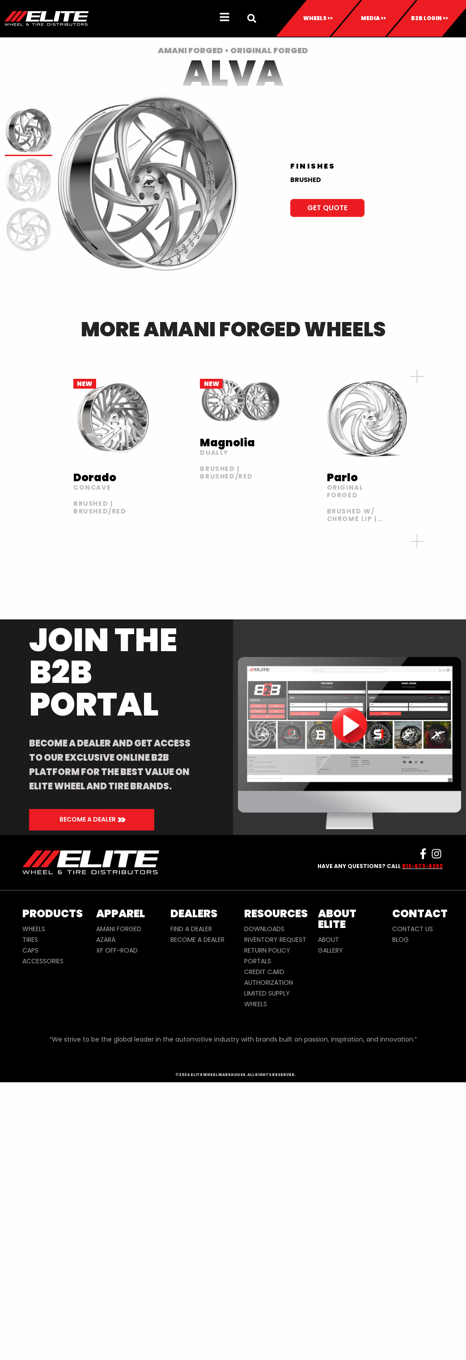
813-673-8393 (422, 866)
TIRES (30, 939)
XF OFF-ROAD (117, 950)
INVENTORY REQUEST (275, 939)
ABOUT (328, 939)
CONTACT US (412, 928)
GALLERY (330, 950)
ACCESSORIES (43, 961)
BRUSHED (305, 179)
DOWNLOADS (264, 928)
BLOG (400, 939)
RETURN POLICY (267, 950)
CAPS (30, 950)
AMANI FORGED (118, 928)
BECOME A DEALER (197, 939)
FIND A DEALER (191, 928)
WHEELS (33, 928)
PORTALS (257, 961)
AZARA (105, 939)
